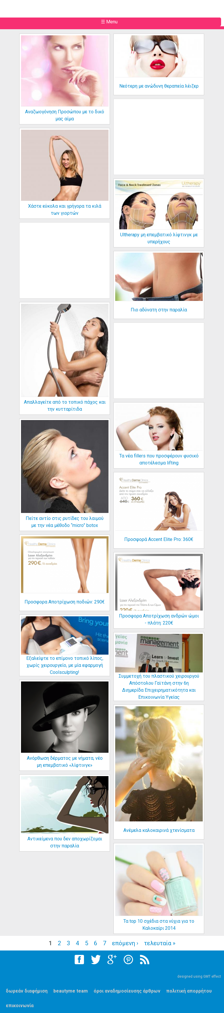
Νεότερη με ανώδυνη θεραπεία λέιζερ (159, 86)
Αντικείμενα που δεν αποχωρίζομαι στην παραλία (64, 842)
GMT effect (212, 976)
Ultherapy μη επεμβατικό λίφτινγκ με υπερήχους (159, 238)
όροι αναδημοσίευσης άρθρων (127, 991)
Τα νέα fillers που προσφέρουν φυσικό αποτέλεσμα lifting (159, 459)
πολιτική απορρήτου (189, 991)
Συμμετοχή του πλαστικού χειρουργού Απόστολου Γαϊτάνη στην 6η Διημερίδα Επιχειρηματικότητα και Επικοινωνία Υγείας (159, 686)
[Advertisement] (164, 141)
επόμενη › (125, 943)
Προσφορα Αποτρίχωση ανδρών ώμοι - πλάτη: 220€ (159, 619)
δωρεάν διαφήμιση (27, 991)
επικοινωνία (20, 1005)
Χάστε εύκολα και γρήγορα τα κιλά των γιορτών (64, 209)
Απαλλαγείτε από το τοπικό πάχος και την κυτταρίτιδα (65, 405)
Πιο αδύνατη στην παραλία (159, 310)
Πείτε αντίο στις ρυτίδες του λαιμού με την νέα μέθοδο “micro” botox (65, 522)
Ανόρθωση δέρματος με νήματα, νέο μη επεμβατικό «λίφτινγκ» (65, 761)
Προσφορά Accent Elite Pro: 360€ (158, 539)
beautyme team (70, 991)
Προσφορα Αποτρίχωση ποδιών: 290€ (64, 602)
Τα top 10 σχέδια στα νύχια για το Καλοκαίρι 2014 (158, 924)
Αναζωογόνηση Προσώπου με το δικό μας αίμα (64, 115)
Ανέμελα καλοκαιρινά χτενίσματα (159, 830)
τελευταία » (159, 943)
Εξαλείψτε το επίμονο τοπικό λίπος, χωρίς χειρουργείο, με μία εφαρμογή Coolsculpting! (64, 665)
